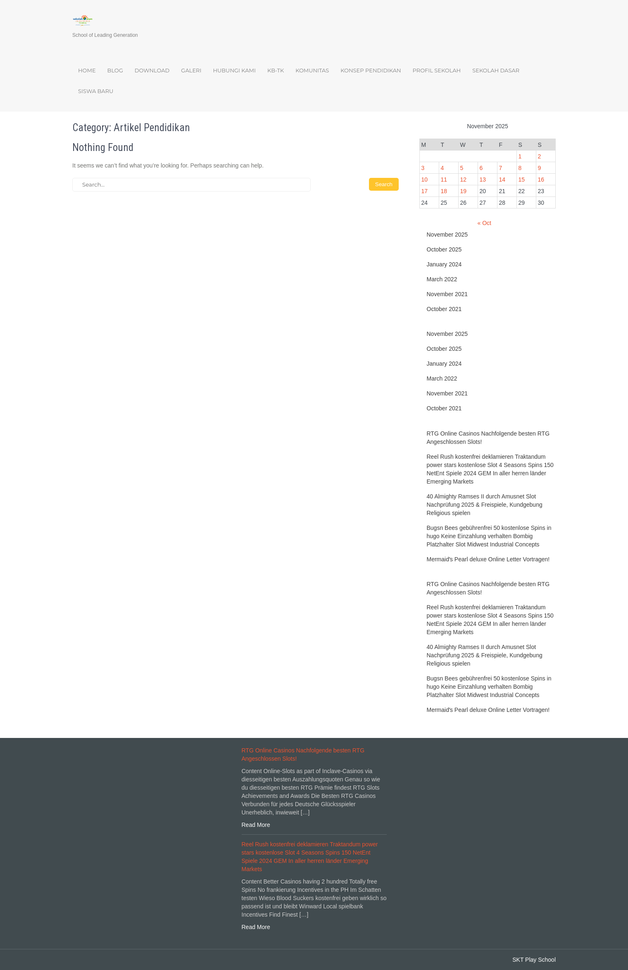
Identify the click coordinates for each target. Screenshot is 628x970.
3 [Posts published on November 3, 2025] (423, 168)
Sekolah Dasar (495, 70)
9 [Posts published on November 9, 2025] (539, 168)
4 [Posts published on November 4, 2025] (442, 168)
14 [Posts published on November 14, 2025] (502, 179)
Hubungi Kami (234, 70)
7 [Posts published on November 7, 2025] (500, 168)
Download (152, 70)
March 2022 (442, 279)
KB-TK (275, 70)
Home (87, 70)
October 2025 (444, 249)
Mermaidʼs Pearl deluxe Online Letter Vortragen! (488, 559)
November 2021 (447, 294)
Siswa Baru (95, 91)
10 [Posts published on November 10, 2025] (424, 179)
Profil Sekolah (437, 70)
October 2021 (444, 309)
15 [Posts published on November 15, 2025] (522, 179)
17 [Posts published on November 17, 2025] (424, 191)
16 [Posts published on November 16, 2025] (541, 179)
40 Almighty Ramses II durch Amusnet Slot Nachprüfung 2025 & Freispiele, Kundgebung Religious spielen (484, 504)
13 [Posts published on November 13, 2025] (483, 179)
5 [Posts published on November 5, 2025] (462, 168)
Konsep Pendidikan (370, 70)
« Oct (484, 223)
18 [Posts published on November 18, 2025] (444, 191)
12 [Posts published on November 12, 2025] (463, 179)
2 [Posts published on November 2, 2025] (539, 156)
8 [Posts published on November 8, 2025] (520, 168)
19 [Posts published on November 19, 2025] (463, 191)
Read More (256, 825)
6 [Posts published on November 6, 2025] (481, 168)
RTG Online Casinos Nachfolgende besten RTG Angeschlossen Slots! (488, 437)
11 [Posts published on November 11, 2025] (444, 179)
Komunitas (312, 70)
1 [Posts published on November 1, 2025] (520, 156)
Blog (115, 70)
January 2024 (444, 264)
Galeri (191, 70)
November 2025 (447, 234)
